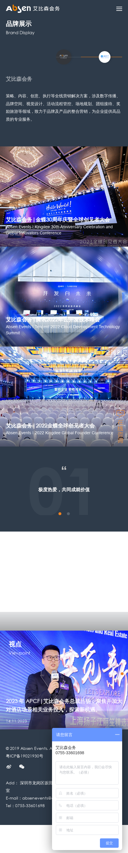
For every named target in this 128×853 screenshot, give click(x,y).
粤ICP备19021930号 (24, 755)
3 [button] (122, 685)
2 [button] (68, 513)
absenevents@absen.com (48, 797)
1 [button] (59, 513)
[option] (64, 680)
